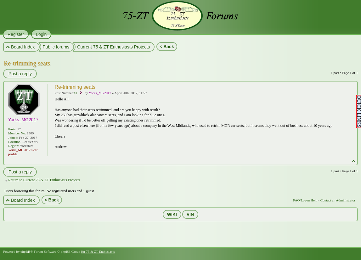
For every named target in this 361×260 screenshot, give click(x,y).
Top (353, 161)
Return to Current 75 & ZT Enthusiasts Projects (44, 180)
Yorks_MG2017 (100, 93)
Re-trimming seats (27, 63)
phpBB (25, 251)
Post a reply (20, 73)
